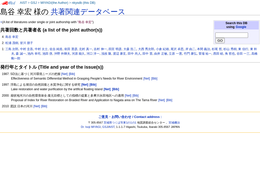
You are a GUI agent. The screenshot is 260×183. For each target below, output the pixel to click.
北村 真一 (85, 49)
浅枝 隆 (106, 53)
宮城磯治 (174, 122)
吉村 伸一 (100, 49)
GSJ (33, 3)
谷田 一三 (243, 53)
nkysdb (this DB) (83, 3)
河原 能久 (78, 53)
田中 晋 (147, 53)
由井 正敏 (160, 53)
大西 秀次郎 (146, 49)
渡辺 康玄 (119, 53)
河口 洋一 (93, 53)
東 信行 (243, 49)
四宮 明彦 (114, 49)
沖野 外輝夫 (62, 53)
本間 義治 (203, 49)
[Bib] (72, 74)
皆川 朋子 (26, 43)
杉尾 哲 (217, 49)
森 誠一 (21, 53)
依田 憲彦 (70, 49)
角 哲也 (230, 53)
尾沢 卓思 (177, 49)
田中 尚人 (134, 53)
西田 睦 (218, 53)
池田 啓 (47, 53)
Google (241, 27)
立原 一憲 (175, 53)
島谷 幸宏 (11, 37)
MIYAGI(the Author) (54, 3)
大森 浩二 (129, 49)
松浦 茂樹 (11, 43)
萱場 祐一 (205, 53)
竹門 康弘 (190, 53)
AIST (23, 3)
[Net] (64, 74)
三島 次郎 (11, 49)
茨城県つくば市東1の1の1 (120, 122)
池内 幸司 (33, 53)
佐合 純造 (56, 49)
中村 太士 (41, 49)
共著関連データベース (88, 12)
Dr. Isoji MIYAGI (91, 126)
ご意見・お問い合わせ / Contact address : (129, 117)
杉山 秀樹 (229, 49)
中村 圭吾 (26, 49)
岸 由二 (190, 49)
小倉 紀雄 (162, 49)
